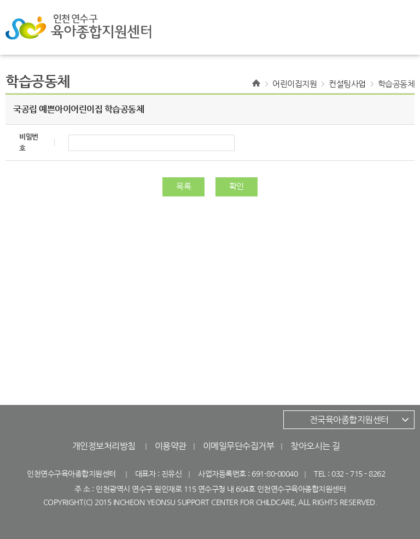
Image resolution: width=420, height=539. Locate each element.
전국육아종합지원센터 (349, 419)
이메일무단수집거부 (239, 446)
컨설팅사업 (347, 84)
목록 (183, 186)
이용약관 (170, 446)
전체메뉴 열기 (387, 27)
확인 (236, 186)
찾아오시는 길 (315, 446)
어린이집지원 (294, 84)
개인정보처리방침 (104, 446)
